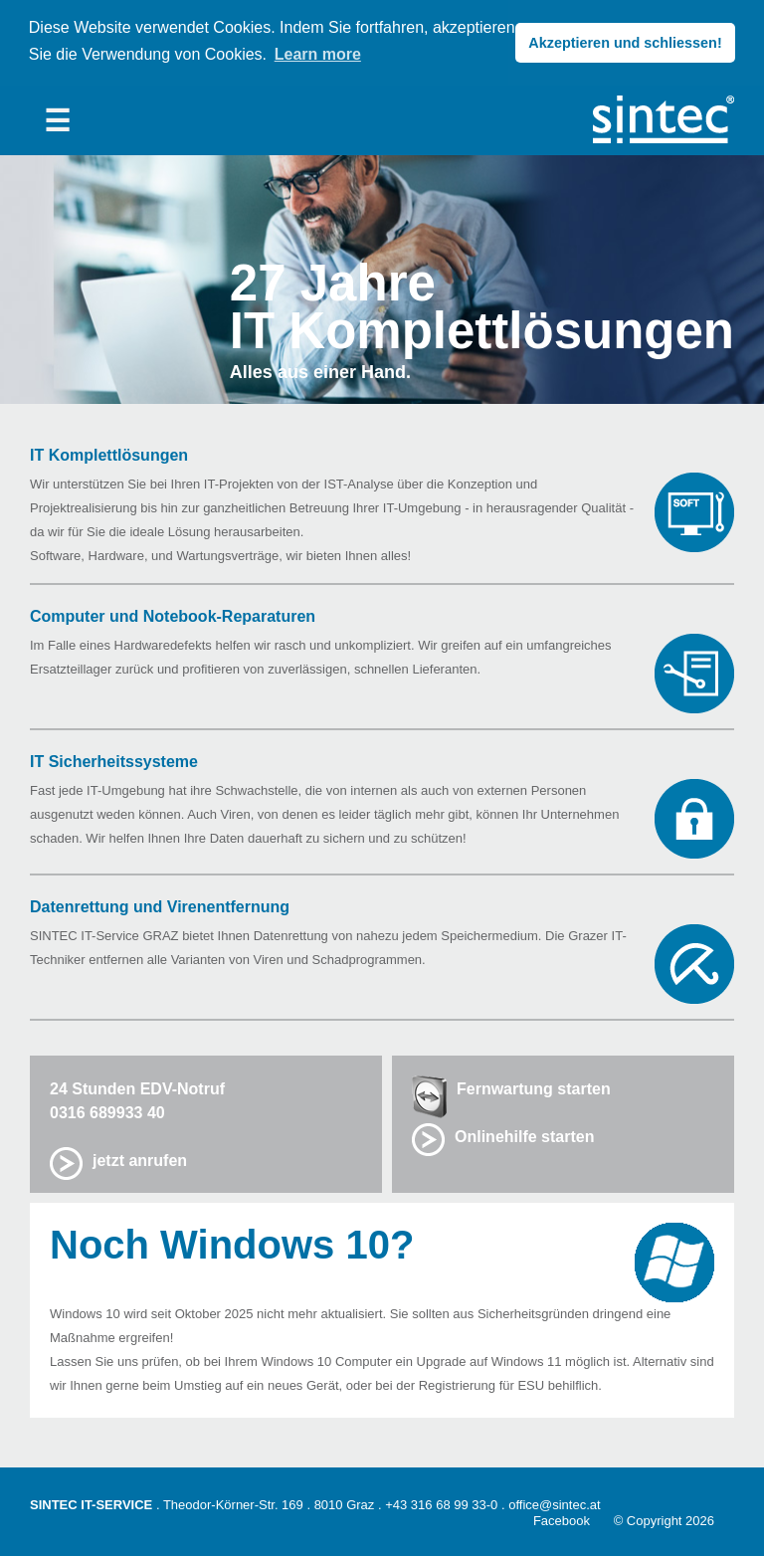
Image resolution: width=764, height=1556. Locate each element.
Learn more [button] (318, 54)
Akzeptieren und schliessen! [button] (624, 43)
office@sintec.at (554, 1502)
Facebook (561, 1518)
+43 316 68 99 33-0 (441, 1502)
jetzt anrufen (140, 1158)
